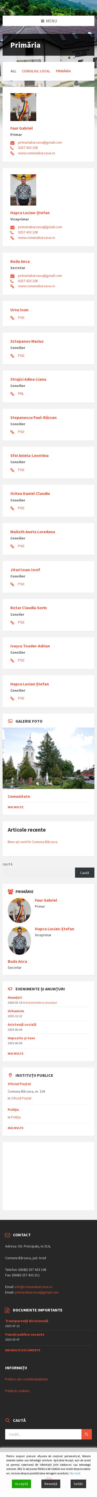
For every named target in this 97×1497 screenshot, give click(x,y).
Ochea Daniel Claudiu (30, 493)
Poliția (13, 1109)
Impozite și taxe (21, 1038)
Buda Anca (20, 261)
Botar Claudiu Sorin (28, 607)
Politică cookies (17, 1390)
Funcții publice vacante (24, 1334)
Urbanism (16, 1011)
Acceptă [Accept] (21, 1483)
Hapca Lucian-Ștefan (30, 212)
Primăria (63, 71)
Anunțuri (15, 997)
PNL (21, 393)
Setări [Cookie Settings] (78, 1483)
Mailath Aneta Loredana (32, 531)
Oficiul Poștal (19, 1083)
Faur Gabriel (21, 128)
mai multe (16, 1053)
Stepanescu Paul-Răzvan (33, 417)
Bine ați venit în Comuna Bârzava (32, 841)
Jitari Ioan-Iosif (25, 569)
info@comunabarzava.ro (34, 1286)
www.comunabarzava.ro (36, 153)
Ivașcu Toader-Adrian (30, 645)
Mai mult (75, 1473)
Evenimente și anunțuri (41, 1002)
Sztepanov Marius (27, 341)
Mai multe (16, 807)
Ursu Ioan (19, 309)
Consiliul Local (36, 71)
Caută (7, 864)
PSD (21, 317)
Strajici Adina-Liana (28, 379)
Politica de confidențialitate (26, 1379)
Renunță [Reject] (50, 1483)
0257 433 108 (28, 147)
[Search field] (48, 1434)
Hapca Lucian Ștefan (29, 683)
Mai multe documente (22, 1350)
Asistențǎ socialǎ (22, 1024)
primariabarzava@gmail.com (40, 142)
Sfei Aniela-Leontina (29, 455)
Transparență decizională (26, 1320)
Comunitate (19, 796)
